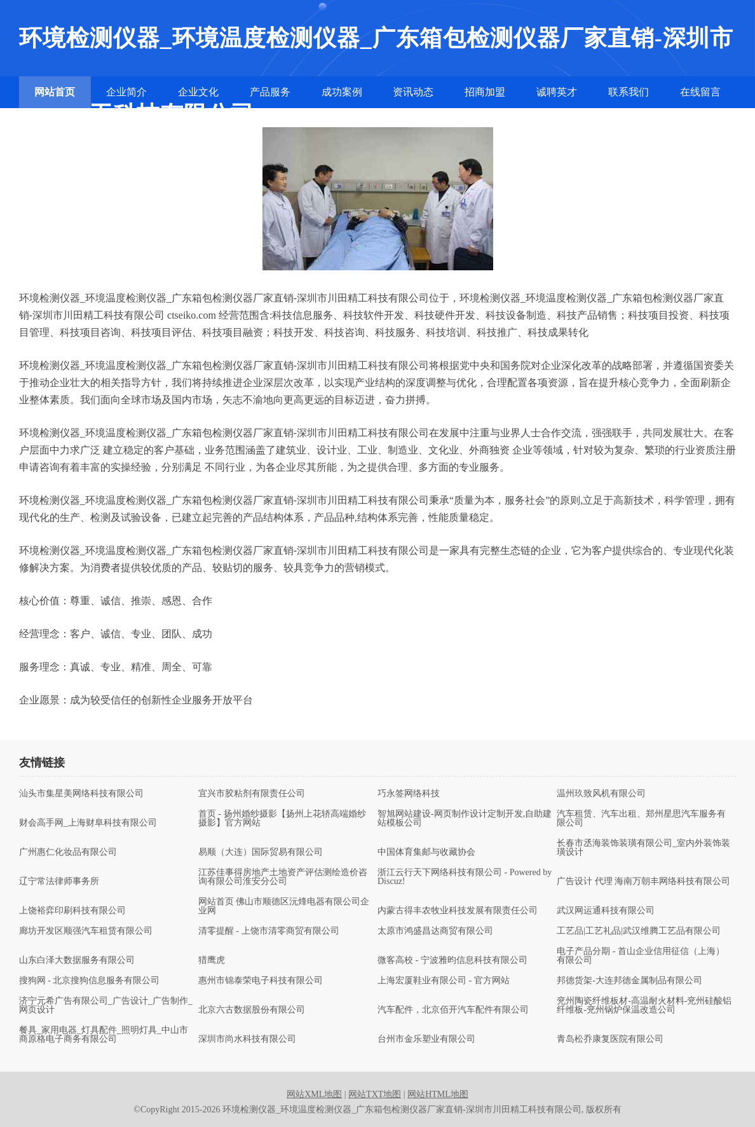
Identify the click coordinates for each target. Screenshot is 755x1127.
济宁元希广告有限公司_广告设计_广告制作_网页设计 (106, 1005)
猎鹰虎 (211, 960)
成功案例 (342, 91)
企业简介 (126, 91)
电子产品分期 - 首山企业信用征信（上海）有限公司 (640, 956)
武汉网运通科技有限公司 (606, 910)
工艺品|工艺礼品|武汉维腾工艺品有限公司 (639, 931)
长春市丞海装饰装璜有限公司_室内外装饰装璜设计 (643, 848)
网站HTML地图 (437, 1094)
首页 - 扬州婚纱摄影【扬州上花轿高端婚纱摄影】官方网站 (282, 818)
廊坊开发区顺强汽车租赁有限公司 (86, 931)
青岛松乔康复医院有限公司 (610, 1039)
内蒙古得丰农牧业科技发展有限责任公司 (458, 910)
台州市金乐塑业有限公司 (426, 1039)
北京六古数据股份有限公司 (251, 1010)
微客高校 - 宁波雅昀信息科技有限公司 (452, 960)
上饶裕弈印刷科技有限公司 (72, 910)
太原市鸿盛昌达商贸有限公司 (435, 931)
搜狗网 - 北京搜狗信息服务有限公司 (89, 980)
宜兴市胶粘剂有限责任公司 (251, 793)
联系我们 (628, 91)
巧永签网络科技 (409, 793)
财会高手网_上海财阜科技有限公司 (88, 823)
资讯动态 (413, 91)
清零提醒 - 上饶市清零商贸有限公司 (268, 931)
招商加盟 (485, 91)
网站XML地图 (314, 1094)
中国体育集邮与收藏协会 (426, 852)
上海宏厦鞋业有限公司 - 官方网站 (444, 980)
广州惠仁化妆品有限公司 (68, 852)
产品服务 (270, 91)
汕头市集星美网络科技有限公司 (81, 793)
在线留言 (700, 91)
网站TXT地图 (374, 1094)
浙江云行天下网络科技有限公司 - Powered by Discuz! (465, 877)
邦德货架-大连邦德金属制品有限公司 (629, 980)
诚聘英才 (556, 91)
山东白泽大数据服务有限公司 (77, 960)
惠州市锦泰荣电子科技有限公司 (260, 980)
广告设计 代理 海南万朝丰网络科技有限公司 (643, 881)
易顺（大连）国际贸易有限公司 (260, 852)
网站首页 (54, 91)
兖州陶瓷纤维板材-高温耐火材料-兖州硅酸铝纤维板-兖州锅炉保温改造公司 (644, 1005)
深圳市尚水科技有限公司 (247, 1039)
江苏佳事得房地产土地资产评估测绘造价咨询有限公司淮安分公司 (282, 877)
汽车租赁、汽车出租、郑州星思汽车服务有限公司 (641, 818)
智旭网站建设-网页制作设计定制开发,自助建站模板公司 (465, 818)
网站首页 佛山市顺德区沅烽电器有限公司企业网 (284, 906)
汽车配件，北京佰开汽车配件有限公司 (453, 1010)
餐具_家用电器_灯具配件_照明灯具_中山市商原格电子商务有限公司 (103, 1035)
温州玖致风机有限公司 (601, 793)
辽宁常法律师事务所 (59, 881)
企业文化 (198, 91)
